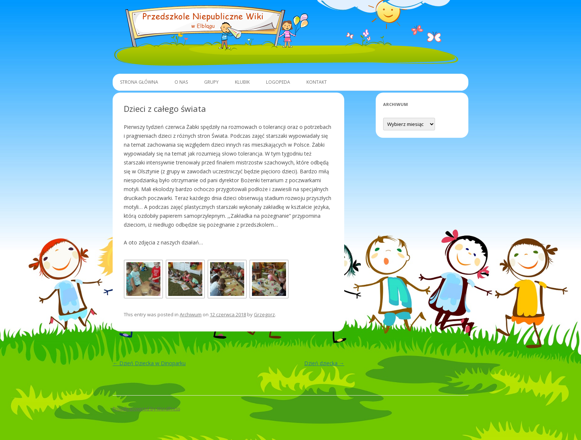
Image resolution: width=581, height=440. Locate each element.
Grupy (211, 82)
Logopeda (278, 82)
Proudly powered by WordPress (146, 409)
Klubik (242, 82)
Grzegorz (264, 314)
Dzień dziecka (324, 363)
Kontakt (316, 82)
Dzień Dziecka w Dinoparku (149, 363)
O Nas (181, 82)
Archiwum (191, 314)
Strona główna (139, 82)
